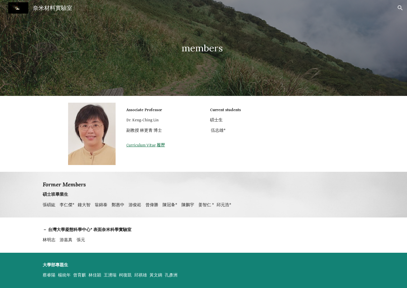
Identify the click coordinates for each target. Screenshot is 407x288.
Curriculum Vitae (141, 145)
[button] (400, 8)
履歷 (161, 145)
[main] (203, 48)
